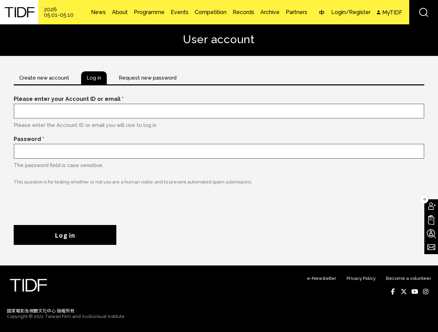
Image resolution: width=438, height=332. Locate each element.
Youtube (414, 291)
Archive (270, 12)
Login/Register (351, 12)
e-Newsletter (321, 278)
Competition (211, 12)
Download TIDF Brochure (431, 220)
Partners (296, 12)
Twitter (403, 291)
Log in (65, 234)
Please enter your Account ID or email (69, 99)
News (98, 12)
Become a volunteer (408, 278)
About (120, 12)
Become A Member (431, 206)
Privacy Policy (361, 278)
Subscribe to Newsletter (431, 247)
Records (243, 12)
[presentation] (66, 201)
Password (29, 139)
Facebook (392, 291)
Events (180, 12)
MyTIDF (392, 12)
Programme (149, 12)
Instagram (425, 291)
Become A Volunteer (431, 233)
